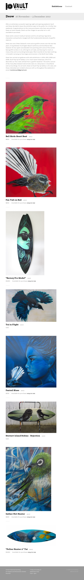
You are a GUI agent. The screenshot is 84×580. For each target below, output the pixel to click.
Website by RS (74, 571)
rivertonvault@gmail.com (18, 70)
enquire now (31, 139)
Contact (68, 6)
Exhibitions (57, 6)
